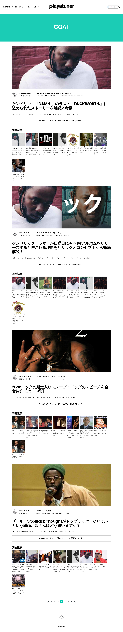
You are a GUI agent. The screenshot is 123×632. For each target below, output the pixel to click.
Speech (65, 379)
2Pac (38, 379)
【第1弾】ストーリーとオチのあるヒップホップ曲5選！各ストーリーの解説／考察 (86, 149)
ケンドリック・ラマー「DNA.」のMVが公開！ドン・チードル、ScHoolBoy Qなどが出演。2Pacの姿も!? (100, 294)
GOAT (59, 96)
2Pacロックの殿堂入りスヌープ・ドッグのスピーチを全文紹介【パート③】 (59, 432)
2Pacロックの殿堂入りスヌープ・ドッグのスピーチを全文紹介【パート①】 (60, 389)
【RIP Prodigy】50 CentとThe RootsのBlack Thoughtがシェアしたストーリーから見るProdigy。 (32, 568)
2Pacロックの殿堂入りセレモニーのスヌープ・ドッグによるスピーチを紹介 (18, 432)
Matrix (68, 235)
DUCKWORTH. (52, 96)
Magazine (6, 7)
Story (78, 96)
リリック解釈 (64, 93)
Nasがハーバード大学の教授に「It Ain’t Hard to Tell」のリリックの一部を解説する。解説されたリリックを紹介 (59, 568)
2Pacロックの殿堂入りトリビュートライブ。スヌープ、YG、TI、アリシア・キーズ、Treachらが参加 (32, 433)
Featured (40, 93)
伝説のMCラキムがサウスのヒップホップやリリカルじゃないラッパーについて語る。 (100, 567)
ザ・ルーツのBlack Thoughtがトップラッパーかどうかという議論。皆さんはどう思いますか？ (60, 523)
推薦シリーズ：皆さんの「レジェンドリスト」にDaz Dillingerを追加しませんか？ (100, 432)
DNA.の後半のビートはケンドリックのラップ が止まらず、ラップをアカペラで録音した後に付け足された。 (59, 294)
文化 (71, 93)
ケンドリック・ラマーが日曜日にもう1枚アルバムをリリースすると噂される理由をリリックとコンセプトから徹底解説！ (32, 150)
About (36, 7)
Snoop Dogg (58, 379)
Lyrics (74, 96)
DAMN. (46, 96)
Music (47, 93)
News (45, 233)
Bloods (38, 235)
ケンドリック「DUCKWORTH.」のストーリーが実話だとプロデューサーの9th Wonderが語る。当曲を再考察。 (18, 150)
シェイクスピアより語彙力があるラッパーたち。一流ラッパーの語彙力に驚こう (45, 567)
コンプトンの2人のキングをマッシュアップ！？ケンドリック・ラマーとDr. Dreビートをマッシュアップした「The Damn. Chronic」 (73, 151)
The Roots (66, 513)
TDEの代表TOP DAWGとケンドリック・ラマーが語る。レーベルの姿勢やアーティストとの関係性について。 (45, 150)
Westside (55, 93)
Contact (28, 7)
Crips (43, 235)
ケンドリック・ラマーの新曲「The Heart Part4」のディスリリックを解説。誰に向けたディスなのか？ (59, 150)
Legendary (54, 513)
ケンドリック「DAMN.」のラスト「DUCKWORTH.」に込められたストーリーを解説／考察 (60, 106)
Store (21, 7)
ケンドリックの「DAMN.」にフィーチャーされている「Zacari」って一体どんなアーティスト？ (45, 294)
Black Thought (41, 513)
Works (14, 7)
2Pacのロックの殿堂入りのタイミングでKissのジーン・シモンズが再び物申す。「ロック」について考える (73, 433)
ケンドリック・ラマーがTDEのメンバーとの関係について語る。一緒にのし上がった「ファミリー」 (18, 176)
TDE (82, 96)
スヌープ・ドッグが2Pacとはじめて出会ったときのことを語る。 (18, 456)
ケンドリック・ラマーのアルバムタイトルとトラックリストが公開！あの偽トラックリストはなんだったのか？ (73, 294)
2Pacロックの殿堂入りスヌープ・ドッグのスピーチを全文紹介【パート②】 (45, 432)
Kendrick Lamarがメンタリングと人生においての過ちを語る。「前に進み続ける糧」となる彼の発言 (100, 150)
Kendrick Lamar (67, 96)
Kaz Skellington (25, 93)
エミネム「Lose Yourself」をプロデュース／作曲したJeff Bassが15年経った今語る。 (18, 591)
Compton (39, 96)
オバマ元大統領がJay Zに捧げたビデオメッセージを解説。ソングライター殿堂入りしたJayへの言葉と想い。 (86, 433)
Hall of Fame (49, 379)
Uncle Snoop (47, 377)
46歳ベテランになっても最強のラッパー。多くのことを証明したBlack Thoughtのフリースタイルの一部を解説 (18, 568)
